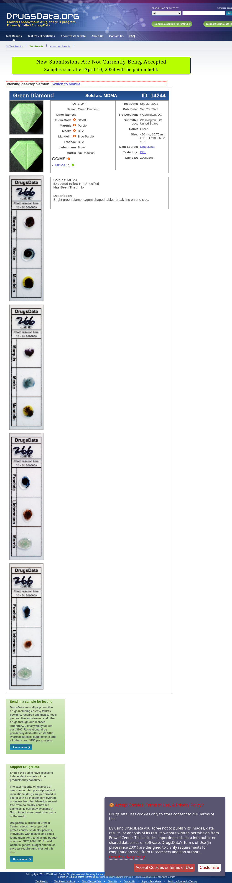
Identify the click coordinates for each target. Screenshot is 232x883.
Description (62, 196)
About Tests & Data (73, 36)
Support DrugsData (151, 881)
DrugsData (147, 146)
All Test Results (14, 46)
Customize (209, 867)
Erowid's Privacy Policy (127, 856)
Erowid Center (167, 877)
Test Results (14, 36)
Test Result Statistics (41, 36)
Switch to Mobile (66, 84)
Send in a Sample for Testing (182, 881)
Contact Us (116, 36)
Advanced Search (60, 46)
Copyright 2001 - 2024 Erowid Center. (47, 874)
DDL (143, 152)
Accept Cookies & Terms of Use (164, 867)
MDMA (60, 165)
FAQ (132, 36)
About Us (97, 36)
